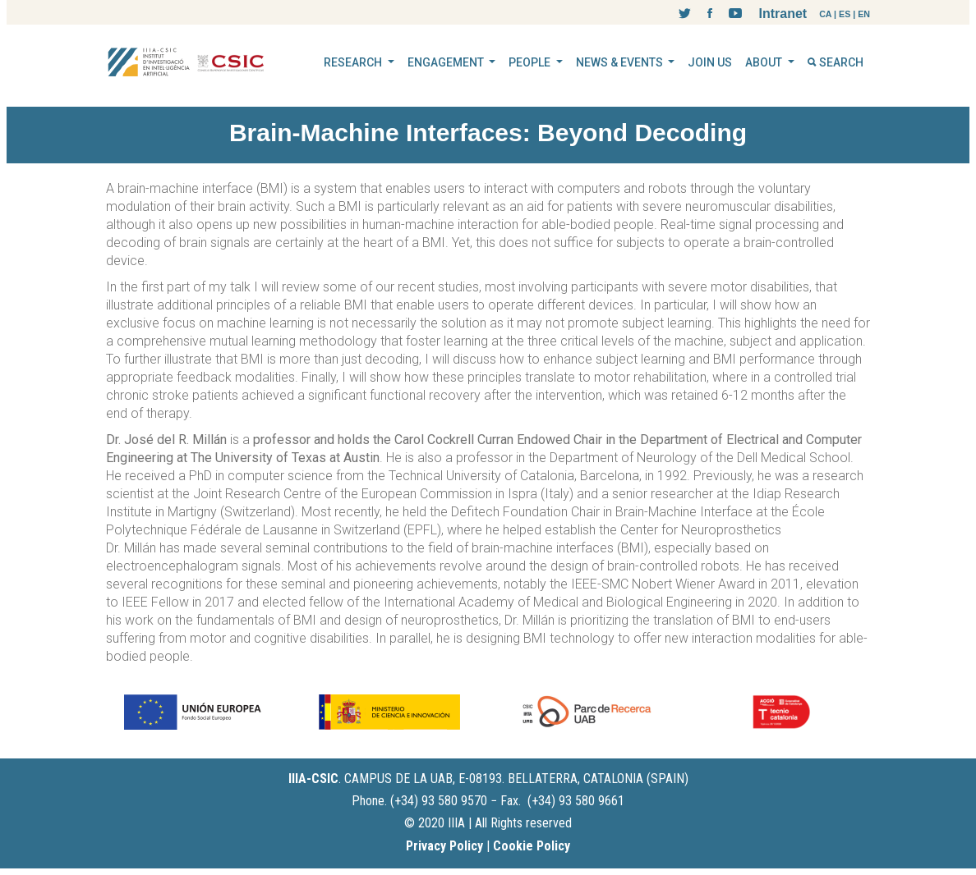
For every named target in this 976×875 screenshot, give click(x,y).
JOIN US (710, 62)
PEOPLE (531, 62)
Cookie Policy (531, 846)
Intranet (782, 14)
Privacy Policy (444, 846)
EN (864, 14)
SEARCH (835, 62)
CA (825, 14)
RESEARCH (354, 62)
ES (844, 14)
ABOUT (765, 62)
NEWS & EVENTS (620, 62)
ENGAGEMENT (446, 62)
